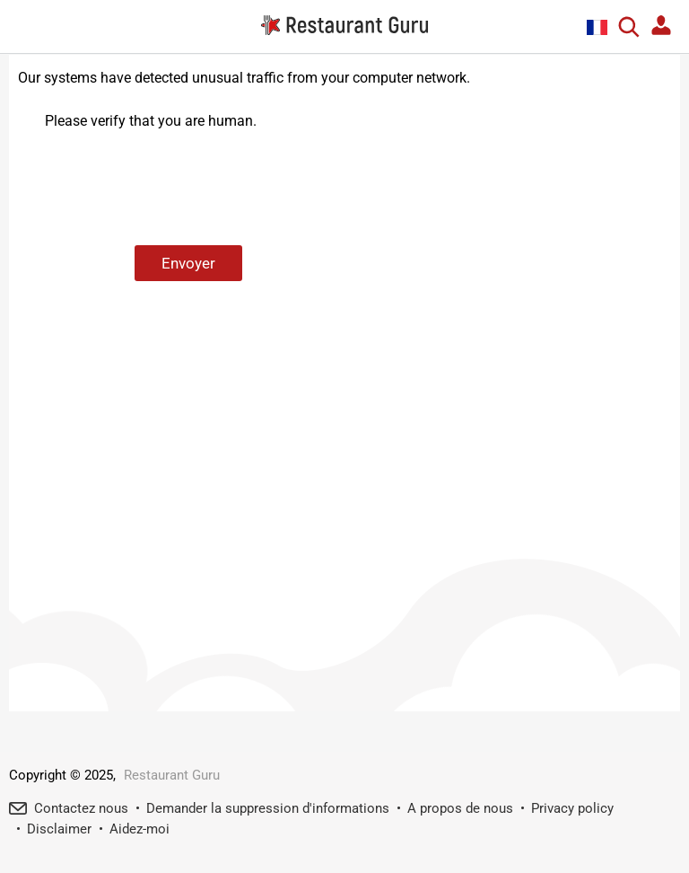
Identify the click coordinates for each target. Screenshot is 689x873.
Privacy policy (572, 808)
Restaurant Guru (172, 775)
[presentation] (181, 189)
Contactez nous (81, 808)
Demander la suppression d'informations (267, 808)
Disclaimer (59, 829)
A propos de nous (460, 808)
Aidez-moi (139, 829)
